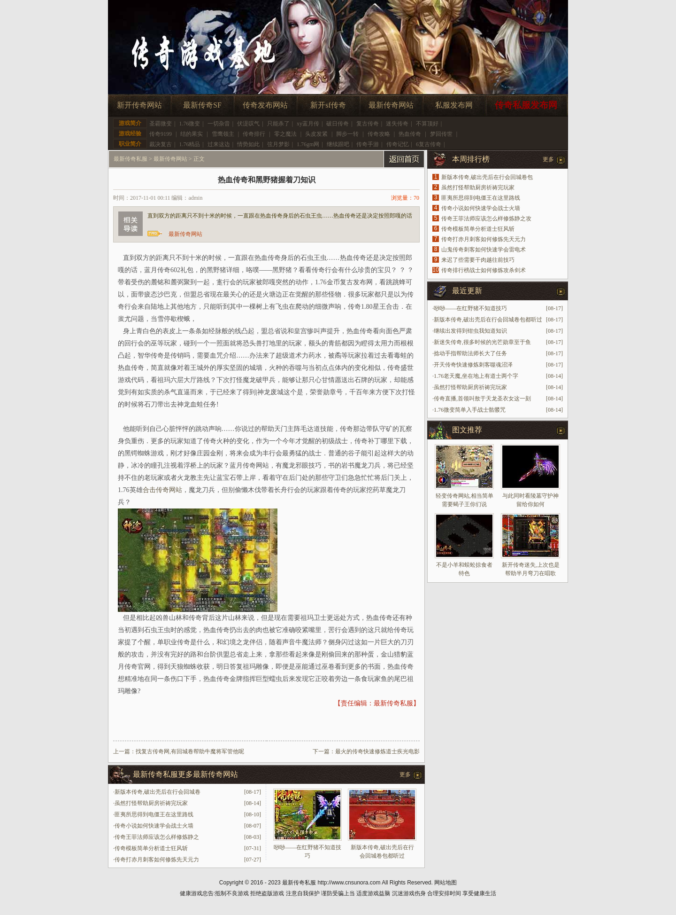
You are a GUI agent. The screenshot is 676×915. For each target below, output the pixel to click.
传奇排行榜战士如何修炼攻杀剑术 (483, 270)
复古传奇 (367, 123)
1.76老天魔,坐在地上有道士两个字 (476, 376)
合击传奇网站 (162, 489)
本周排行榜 (471, 159)
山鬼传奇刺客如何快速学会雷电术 (483, 249)
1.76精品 (189, 144)
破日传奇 (337, 123)
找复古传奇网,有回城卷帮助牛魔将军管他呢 (190, 751)
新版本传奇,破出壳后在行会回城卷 (157, 792)
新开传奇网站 (139, 105)
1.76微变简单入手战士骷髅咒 (470, 410)
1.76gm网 (308, 144)
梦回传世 (441, 134)
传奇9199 (160, 134)
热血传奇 (410, 134)
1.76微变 (189, 123)
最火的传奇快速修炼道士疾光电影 (377, 751)
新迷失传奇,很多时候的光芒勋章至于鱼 (482, 342)
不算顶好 (427, 123)
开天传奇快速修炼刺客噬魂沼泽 (473, 364)
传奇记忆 (397, 144)
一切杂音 (218, 123)
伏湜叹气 (248, 123)
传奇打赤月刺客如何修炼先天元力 (157, 859)
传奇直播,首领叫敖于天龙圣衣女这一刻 (482, 398)
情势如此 (248, 144)
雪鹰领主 (223, 134)
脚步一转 (347, 134)
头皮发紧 (316, 134)
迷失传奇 (397, 123)
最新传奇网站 (391, 105)
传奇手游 (367, 144)
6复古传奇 (428, 144)
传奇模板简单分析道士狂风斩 (151, 848)
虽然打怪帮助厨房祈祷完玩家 (151, 803)
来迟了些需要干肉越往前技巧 (478, 260)
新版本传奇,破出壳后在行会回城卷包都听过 (488, 319)
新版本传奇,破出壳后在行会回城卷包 (487, 177)
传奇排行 (254, 134)
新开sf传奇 (328, 105)
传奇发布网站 (265, 105)
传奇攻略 (379, 134)
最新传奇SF (202, 105)
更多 (405, 774)
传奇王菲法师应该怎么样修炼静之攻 (486, 218)
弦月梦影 (278, 144)
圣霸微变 (160, 123)
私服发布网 (454, 105)
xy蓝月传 (308, 123)
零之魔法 (285, 134)
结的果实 (191, 134)
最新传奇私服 (130, 159)
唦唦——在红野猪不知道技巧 (470, 308)
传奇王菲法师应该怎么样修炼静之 (157, 837)
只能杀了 (278, 123)
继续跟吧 (338, 144)
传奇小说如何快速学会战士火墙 (154, 825)
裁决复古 (160, 144)
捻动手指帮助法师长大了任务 (470, 353)
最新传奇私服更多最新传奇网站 (185, 774)
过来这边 (218, 144)
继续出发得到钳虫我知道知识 (470, 331)
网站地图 (445, 882)
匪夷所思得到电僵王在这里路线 (154, 814)
